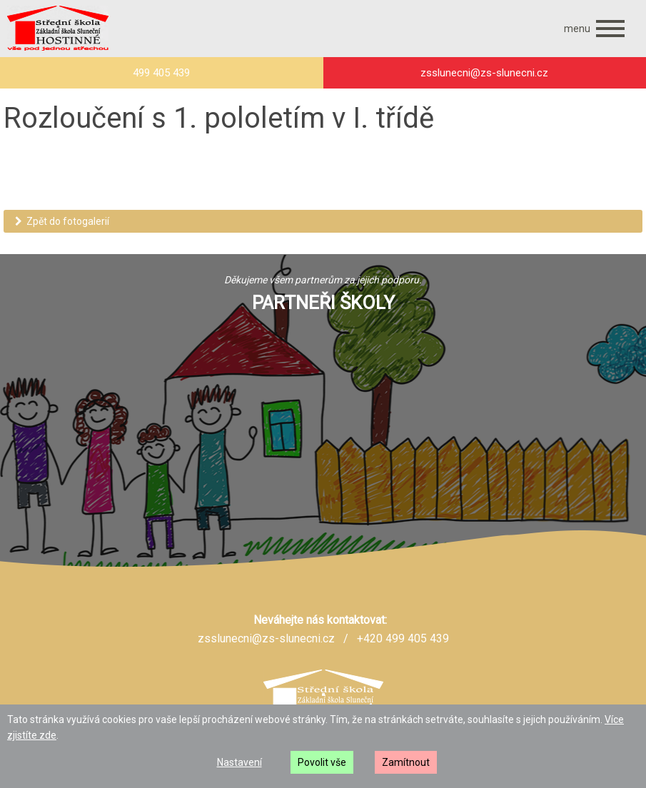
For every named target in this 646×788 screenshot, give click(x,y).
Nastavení (239, 762)
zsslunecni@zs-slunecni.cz (266, 638)
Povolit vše (322, 762)
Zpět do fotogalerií (62, 221)
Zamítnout (406, 762)
